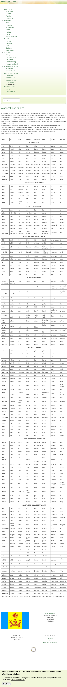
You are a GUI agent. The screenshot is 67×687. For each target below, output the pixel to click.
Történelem (10, 27)
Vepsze (50, 639)
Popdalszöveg (11, 62)
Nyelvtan (7, 39)
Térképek (9, 23)
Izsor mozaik (8, 2)
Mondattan (10, 50)
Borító (8, 89)
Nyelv (8, 34)
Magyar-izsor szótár (11, 73)
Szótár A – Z (10, 78)
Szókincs (9, 48)
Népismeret (8, 20)
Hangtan (9, 41)
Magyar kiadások (12, 64)
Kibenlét (9, 25)
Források (9, 16)
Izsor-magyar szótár (11, 66)
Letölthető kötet (9, 87)
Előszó (8, 14)
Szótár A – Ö (10, 71)
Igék (7, 46)
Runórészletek (11, 57)
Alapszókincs (10, 84)
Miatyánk (9, 55)
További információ (18, 681)
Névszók (9, 43)
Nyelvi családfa (11, 36)
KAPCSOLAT (50, 613)
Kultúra (8, 32)
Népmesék (10, 59)
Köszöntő (9, 11)
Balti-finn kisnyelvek (50, 642)
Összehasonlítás (10, 80)
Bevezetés (8, 9)
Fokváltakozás (11, 82)
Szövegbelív (10, 91)
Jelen (8, 30)
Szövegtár (7, 52)
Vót (50, 640)
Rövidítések (10, 18)
